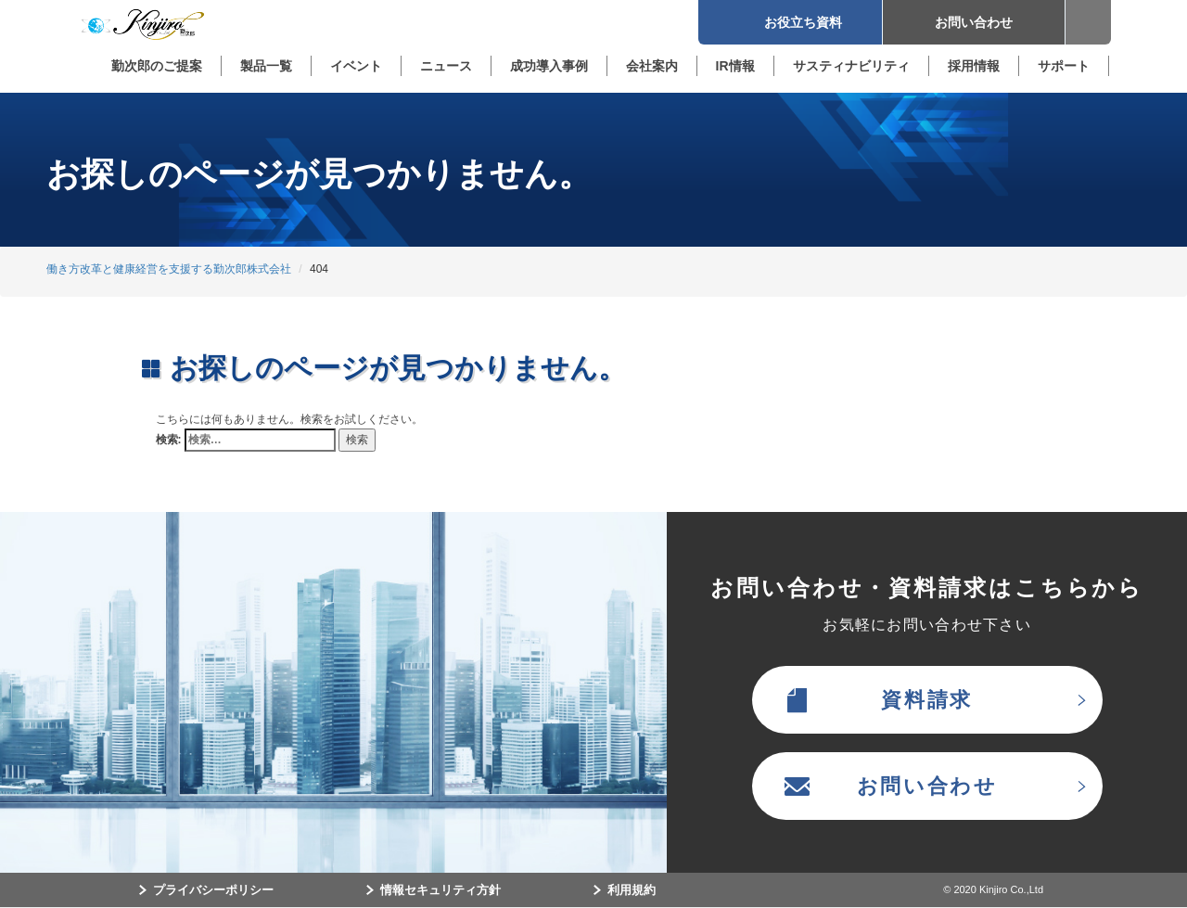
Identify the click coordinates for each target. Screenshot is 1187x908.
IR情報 (735, 65)
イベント (356, 65)
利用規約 (631, 890)
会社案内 (652, 65)
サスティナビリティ (851, 65)
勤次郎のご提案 (156, 65)
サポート (1064, 65)
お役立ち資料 (790, 22)
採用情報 (974, 65)
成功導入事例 (549, 65)
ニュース (446, 65)
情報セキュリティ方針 (440, 890)
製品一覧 (266, 65)
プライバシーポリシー (213, 890)
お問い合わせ (974, 22)
